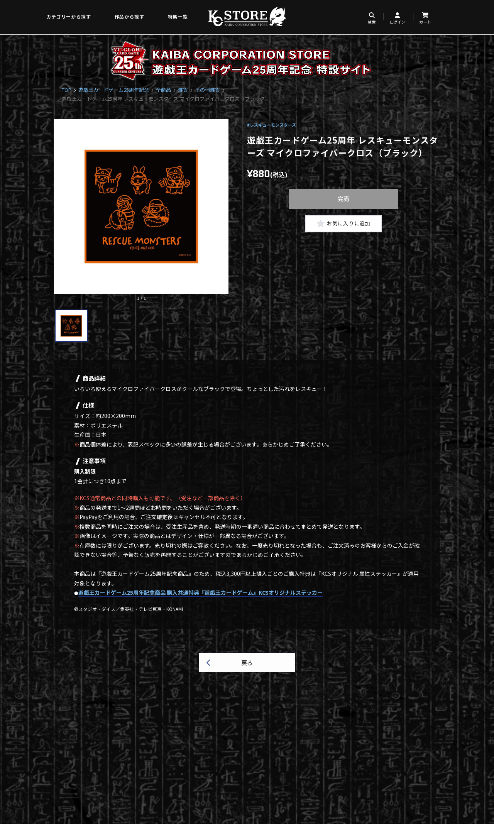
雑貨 (183, 89)
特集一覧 (178, 16)
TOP (66, 89)
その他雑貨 (207, 89)
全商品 (163, 89)
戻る (247, 662)
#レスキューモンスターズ (271, 125)
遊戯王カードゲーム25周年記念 (113, 89)
